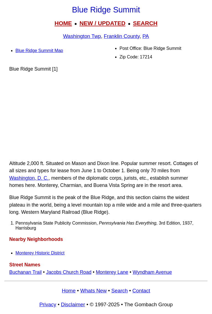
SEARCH (145, 23)
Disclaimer (73, 304)
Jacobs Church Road (68, 272)
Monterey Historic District (40, 253)
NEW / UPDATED (102, 23)
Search (119, 291)
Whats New (93, 291)
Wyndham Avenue (152, 272)
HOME (63, 23)
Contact (141, 291)
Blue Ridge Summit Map (39, 50)
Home (69, 291)
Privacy (47, 304)
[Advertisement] (106, 116)
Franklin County (122, 36)
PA (145, 36)
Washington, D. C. (29, 178)
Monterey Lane (112, 272)
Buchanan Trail (25, 272)
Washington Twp (82, 36)
